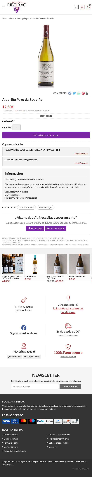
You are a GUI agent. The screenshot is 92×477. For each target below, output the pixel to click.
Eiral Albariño (30, 276)
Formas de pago (11, 442)
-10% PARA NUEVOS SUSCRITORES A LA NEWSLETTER (32, 149)
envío (16, 110)
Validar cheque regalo (59, 442)
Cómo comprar (11, 434)
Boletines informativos (59, 434)
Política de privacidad (35, 461)
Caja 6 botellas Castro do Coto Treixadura (11, 277)
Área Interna (8, 465)
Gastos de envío (11, 446)
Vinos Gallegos (11, 242)
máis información (68, 357)
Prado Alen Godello (77, 276)
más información (81, 153)
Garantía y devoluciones (15, 451)
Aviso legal (20, 461)
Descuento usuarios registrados (21, 159)
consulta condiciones (68, 335)
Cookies (48, 461)
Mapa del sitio (8, 461)
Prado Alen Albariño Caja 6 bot (55, 277)
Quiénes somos (11, 438)
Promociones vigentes (59, 438)
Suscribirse (70, 386)
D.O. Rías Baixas (82, 240)
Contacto (53, 446)
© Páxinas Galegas (80, 469)
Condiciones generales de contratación (70, 461)
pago (22, 110)
